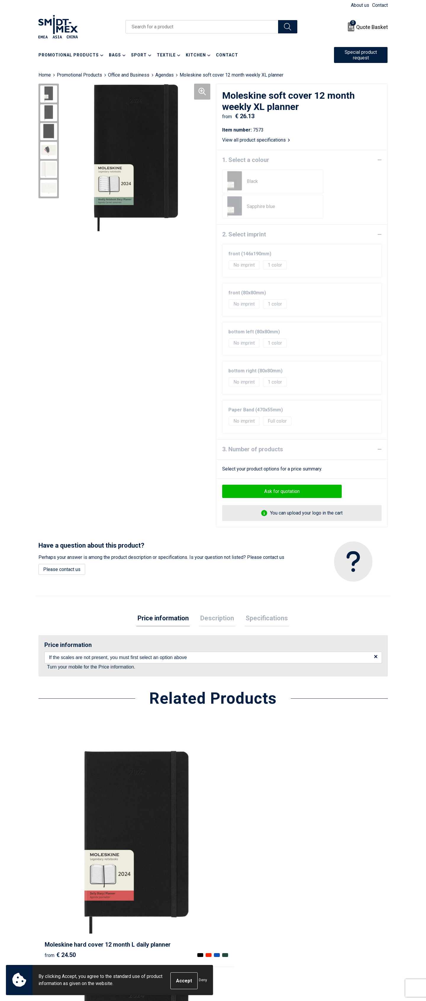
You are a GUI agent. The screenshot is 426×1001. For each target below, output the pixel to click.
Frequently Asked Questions (163, 904)
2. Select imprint (244, 209)
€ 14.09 (234, 831)
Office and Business (128, 75)
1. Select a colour (245, 159)
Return (227, 895)
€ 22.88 (147, 831)
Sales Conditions (324, 886)
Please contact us (61, 544)
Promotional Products (79, 75)
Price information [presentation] (165, 593)
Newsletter (145, 895)
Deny (203, 981)
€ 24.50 (60, 831)
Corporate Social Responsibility (339, 922)
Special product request (361, 55)
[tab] (165, 594)
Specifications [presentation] (264, 593)
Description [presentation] (217, 593)
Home (44, 75)
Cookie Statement (325, 895)
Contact (380, 5)
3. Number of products (252, 424)
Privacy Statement (326, 904)
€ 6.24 (320, 831)
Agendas (164, 75)
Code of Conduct (324, 913)
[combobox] (201, 26)
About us (360, 5)
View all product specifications (256, 140)
